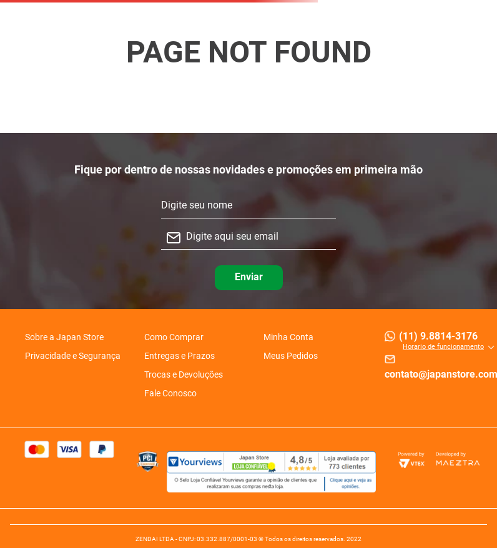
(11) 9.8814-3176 (438, 336)
